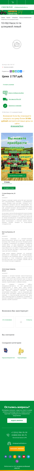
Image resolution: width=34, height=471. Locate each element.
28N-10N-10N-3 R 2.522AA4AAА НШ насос (16, 320)
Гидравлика (15, 17)
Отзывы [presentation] (7, 182)
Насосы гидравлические (25, 17)
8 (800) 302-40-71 (19, 435)
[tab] (7, 182)
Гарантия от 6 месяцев (15, 105)
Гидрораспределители (8, 357)
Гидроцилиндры (22, 357)
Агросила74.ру (17, 126)
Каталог (8, 17)
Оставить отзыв (9, 188)
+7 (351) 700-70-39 (6, 7)
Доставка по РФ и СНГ (15, 99)
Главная (3, 17)
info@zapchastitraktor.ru (21, 7)
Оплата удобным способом (16, 93)
